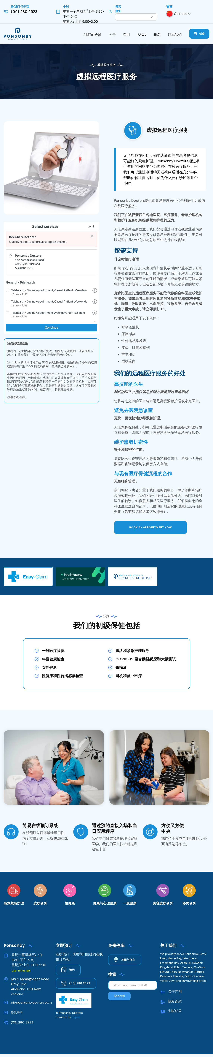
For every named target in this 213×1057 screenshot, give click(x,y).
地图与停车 (128, 960)
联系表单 (17, 1013)
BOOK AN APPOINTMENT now (150, 527)
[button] (136, 16)
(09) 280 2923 (22, 1022)
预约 (72, 970)
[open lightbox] (51, 167)
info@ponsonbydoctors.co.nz (31, 1002)
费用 (126, 34)
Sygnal (76, 1017)
